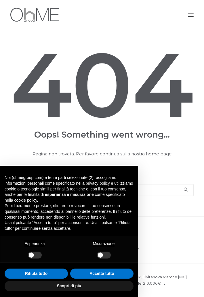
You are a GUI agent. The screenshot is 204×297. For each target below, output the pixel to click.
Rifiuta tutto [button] (36, 273)
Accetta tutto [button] (101, 273)
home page (159, 154)
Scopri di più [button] (69, 286)
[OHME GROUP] (34, 15)
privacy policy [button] (98, 183)
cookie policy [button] (25, 200)
